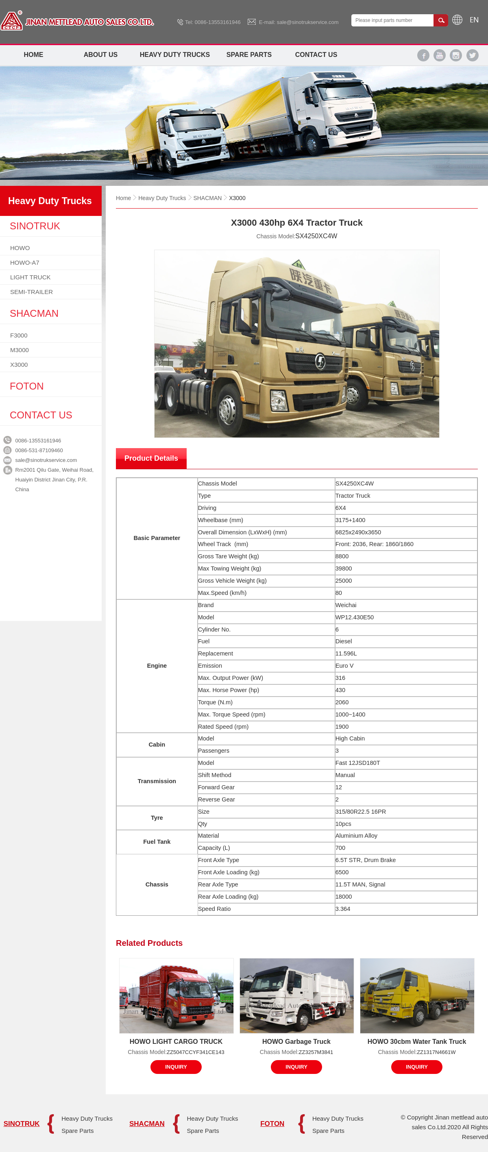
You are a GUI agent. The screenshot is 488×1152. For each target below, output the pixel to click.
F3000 (19, 335)
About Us (101, 54)
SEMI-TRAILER (31, 291)
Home (34, 54)
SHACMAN (207, 198)
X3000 (19, 364)
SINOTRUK (22, 1124)
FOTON (272, 1124)
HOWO (20, 247)
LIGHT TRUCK (30, 277)
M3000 (19, 349)
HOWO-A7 (24, 262)
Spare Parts (249, 54)
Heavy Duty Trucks (175, 54)
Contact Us (316, 54)
